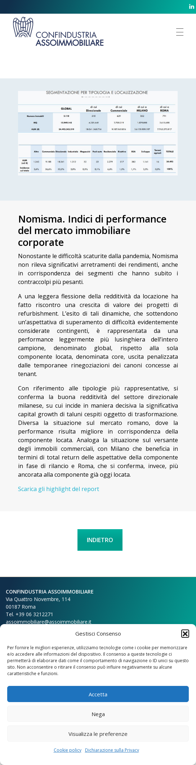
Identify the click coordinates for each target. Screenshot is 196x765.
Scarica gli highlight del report (58, 489)
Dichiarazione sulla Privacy (112, 750)
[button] (185, 633)
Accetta (98, 694)
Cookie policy (67, 750)
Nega (98, 714)
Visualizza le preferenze (98, 733)
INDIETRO (100, 540)
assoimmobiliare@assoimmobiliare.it (49, 621)
